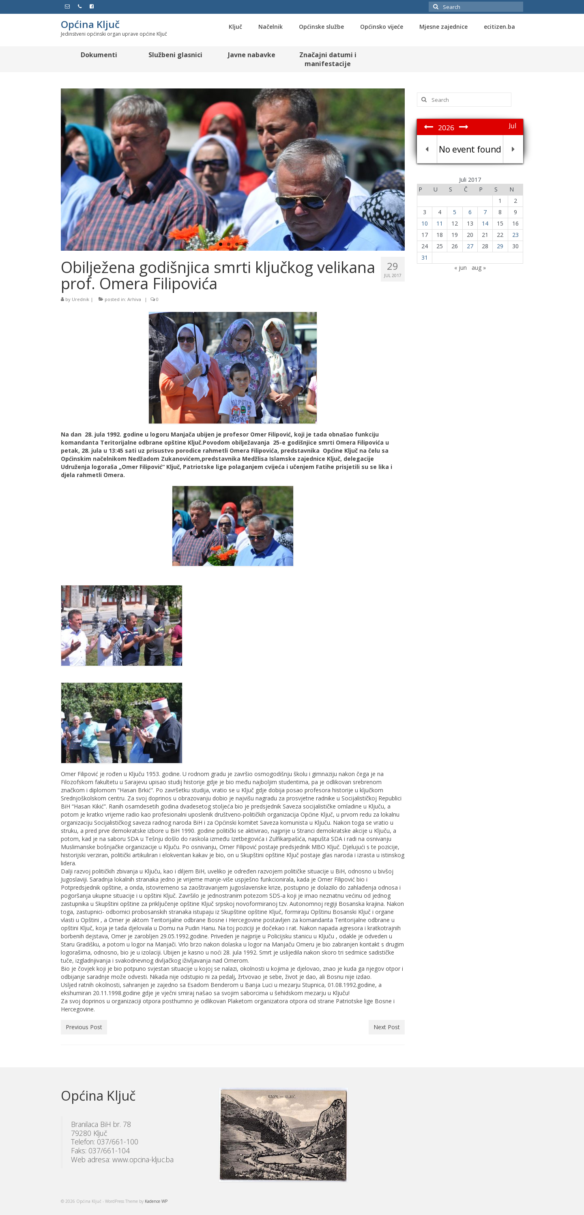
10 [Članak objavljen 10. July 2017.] (424, 223)
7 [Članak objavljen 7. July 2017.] (485, 212)
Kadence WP (156, 1201)
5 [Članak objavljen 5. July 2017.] (454, 212)
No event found (470, 149)
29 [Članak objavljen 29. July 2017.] (500, 246)
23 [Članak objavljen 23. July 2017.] (515, 235)
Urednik (80, 299)
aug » (479, 267)
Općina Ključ (90, 24)
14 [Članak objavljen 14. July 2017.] (485, 223)
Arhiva (134, 299)
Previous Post (84, 1027)
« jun (460, 267)
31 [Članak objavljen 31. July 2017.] (424, 257)
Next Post (387, 1027)
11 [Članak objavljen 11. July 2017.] (439, 223)
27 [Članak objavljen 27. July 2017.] (470, 246)
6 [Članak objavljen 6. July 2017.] (470, 212)
